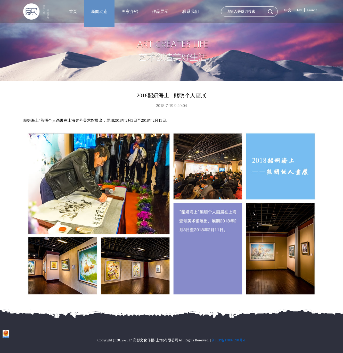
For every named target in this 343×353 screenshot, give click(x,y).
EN (299, 10)
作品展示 (160, 11)
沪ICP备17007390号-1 (229, 340)
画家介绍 (129, 11)
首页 (73, 11)
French (312, 10)
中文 (287, 10)
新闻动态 (99, 11)
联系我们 (190, 11)
